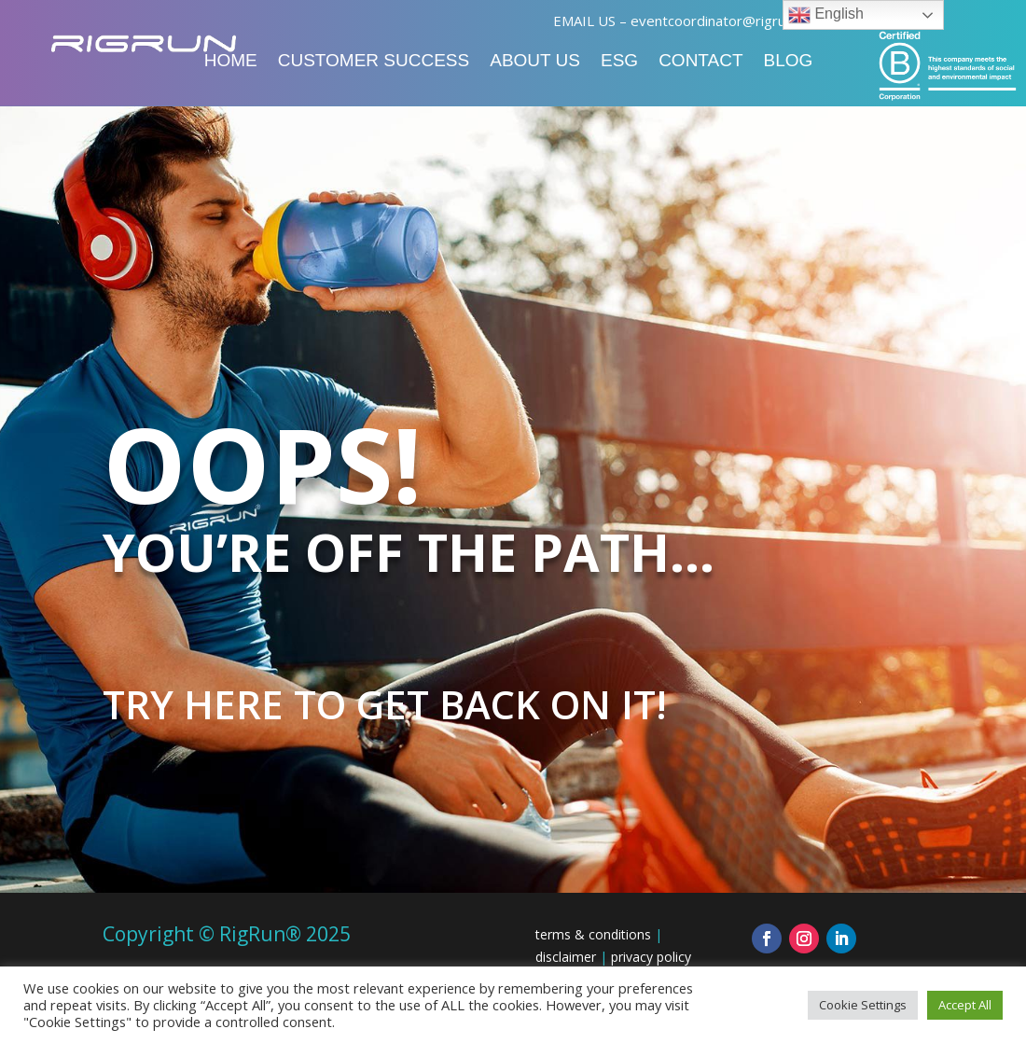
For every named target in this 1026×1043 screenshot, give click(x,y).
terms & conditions (593, 934)
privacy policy (651, 957)
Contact (700, 62)
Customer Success (374, 62)
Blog (788, 62)
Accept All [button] (964, 1004)
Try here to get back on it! (385, 703)
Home (230, 62)
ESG (619, 62)
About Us (535, 62)
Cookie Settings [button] (863, 1004)
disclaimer (565, 957)
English (826, 15)
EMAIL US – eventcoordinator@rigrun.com (688, 20)
